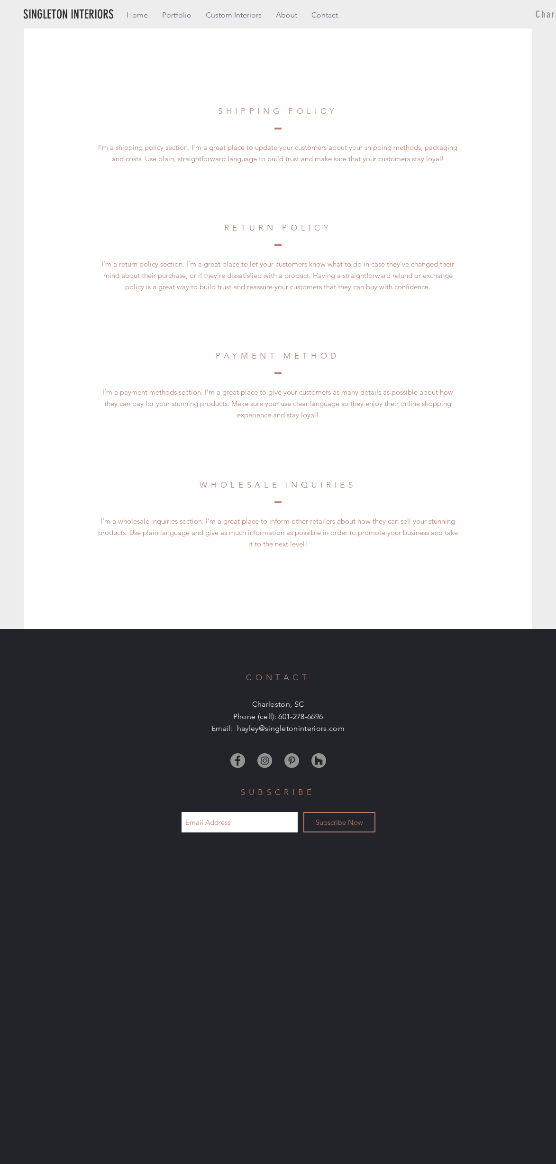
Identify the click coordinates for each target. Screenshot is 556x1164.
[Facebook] (237, 760)
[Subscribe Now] (339, 822)
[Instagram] (264, 760)
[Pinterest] (291, 760)
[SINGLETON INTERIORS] (87, 15)
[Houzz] (318, 760)
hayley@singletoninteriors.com (291, 728)
